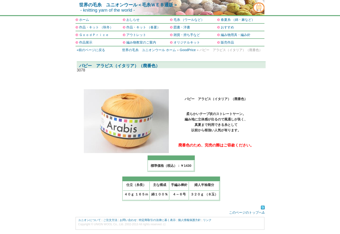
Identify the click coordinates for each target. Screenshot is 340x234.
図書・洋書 (182, 27)
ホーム (84, 20)
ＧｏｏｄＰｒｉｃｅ (94, 35)
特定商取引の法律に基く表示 (157, 220)
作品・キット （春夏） (143, 27)
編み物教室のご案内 (141, 42)
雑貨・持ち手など (187, 35)
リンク (207, 220)
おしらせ (133, 20)
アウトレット (136, 35)
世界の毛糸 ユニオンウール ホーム (149, 50)
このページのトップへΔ (246, 212)
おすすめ (227, 27)
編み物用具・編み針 (236, 35)
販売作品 (227, 42)
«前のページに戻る (91, 50)
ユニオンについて (89, 220)
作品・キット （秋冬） (96, 27)
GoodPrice (188, 50)
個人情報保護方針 (189, 220)
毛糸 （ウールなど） (189, 20)
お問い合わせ (128, 220)
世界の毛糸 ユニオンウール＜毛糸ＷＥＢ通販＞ (128, 4)
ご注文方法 (110, 220)
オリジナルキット (187, 42)
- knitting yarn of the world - (107, 10)
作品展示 (85, 42)
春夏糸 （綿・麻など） (238, 20)
